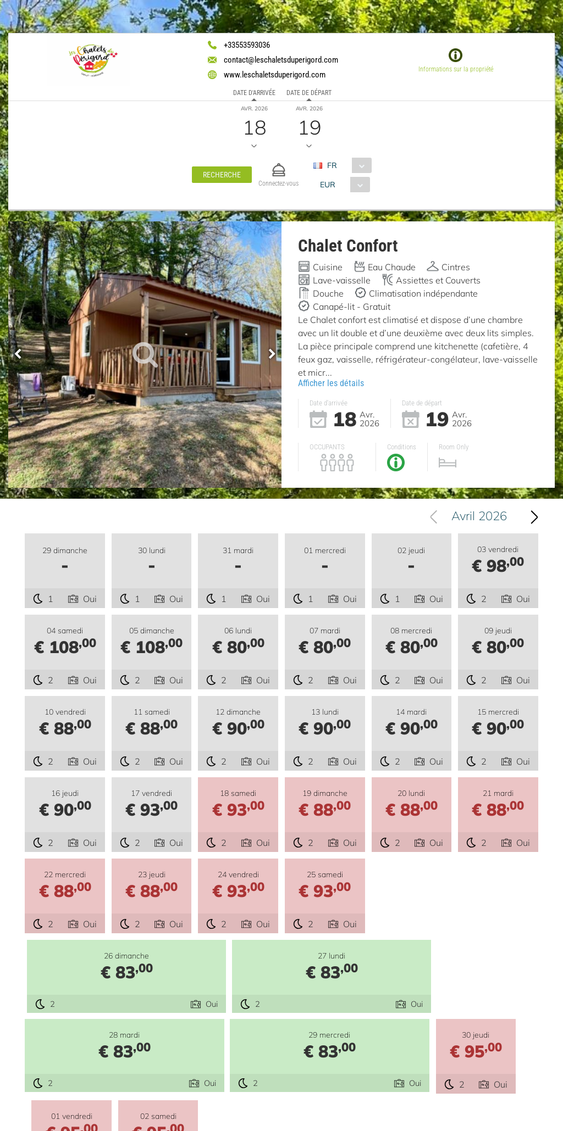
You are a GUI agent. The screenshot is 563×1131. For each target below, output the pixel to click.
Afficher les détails (331, 383)
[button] (222, 174)
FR (332, 165)
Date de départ (309, 93)
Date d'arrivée (254, 93)
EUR (327, 185)
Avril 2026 (479, 518)
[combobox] (346, 165)
